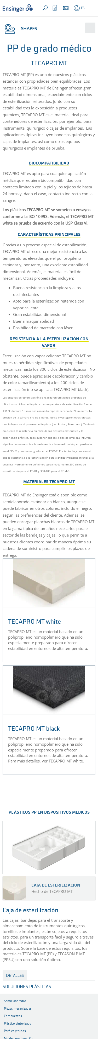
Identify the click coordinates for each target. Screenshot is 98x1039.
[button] (90, 8)
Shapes (20, 28)
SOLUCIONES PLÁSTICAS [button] (27, 986)
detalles (15, 975)
